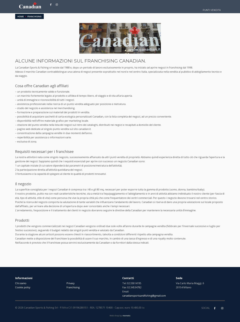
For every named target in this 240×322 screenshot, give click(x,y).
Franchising (73, 287)
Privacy (70, 283)
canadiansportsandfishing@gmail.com (144, 295)
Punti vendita (212, 10)
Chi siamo (20, 283)
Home (20, 16)
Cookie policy (22, 287)
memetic (126, 315)
